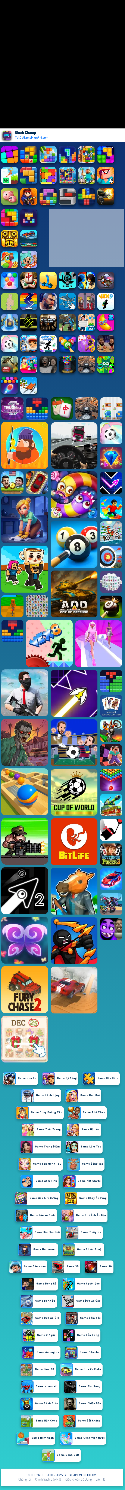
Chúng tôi (24, 1479)
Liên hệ (100, 1479)
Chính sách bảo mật (48, 1479)
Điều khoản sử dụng (78, 1479)
